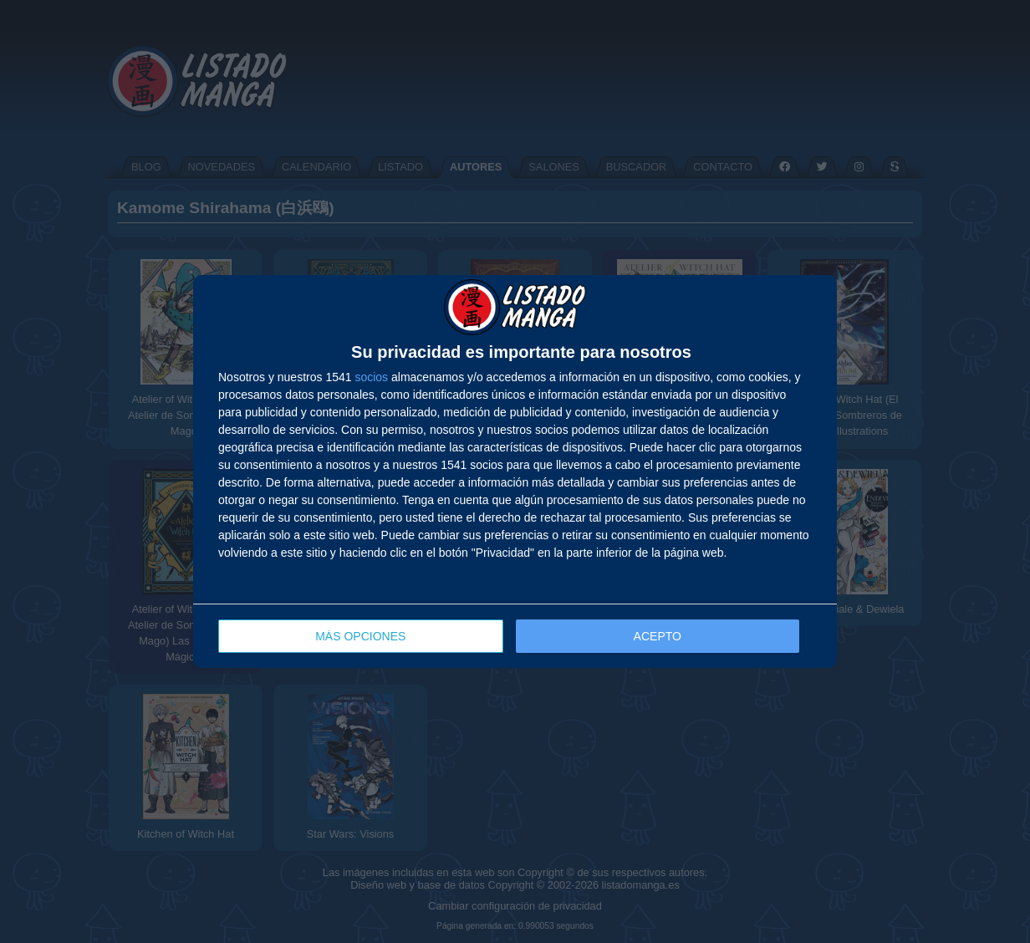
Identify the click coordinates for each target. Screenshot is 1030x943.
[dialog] (515, 472)
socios (371, 377)
